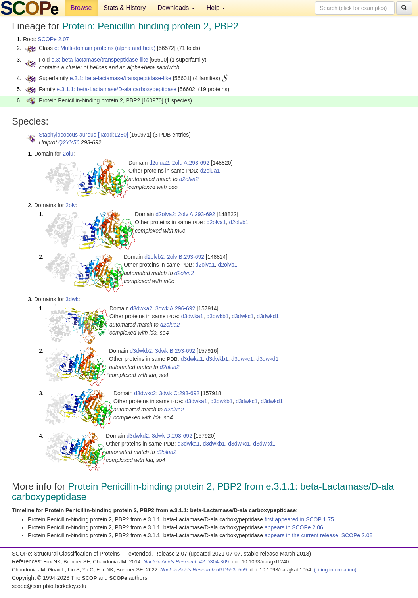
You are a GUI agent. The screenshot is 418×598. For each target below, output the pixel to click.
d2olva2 (189, 179)
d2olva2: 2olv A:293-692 (185, 214)
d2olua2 (170, 324)
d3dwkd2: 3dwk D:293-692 (159, 436)
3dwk (72, 299)
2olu (68, 153)
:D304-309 (186, 562)
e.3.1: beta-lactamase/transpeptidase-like (120, 78)
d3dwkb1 (217, 316)
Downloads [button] (176, 7)
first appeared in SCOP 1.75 (299, 519)
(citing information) (335, 570)
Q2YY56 (68, 142)
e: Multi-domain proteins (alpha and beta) (104, 48)
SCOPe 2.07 (53, 39)
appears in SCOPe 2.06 (294, 527)
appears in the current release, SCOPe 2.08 (318, 535)
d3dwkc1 (242, 316)
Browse (81, 7)
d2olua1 (210, 170)
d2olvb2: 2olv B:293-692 (174, 257)
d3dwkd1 (268, 316)
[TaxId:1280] (113, 134)
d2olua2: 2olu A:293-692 (179, 163)
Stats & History (125, 7)
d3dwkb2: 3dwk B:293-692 (162, 351)
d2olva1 (216, 222)
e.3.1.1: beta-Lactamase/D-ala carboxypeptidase (116, 89)
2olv (70, 205)
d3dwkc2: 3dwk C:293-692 (166, 393)
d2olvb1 (238, 222)
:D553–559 (203, 570)
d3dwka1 (192, 316)
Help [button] (216, 7)
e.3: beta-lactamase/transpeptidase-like (99, 59)
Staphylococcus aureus (67, 134)
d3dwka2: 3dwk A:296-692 (162, 308)
